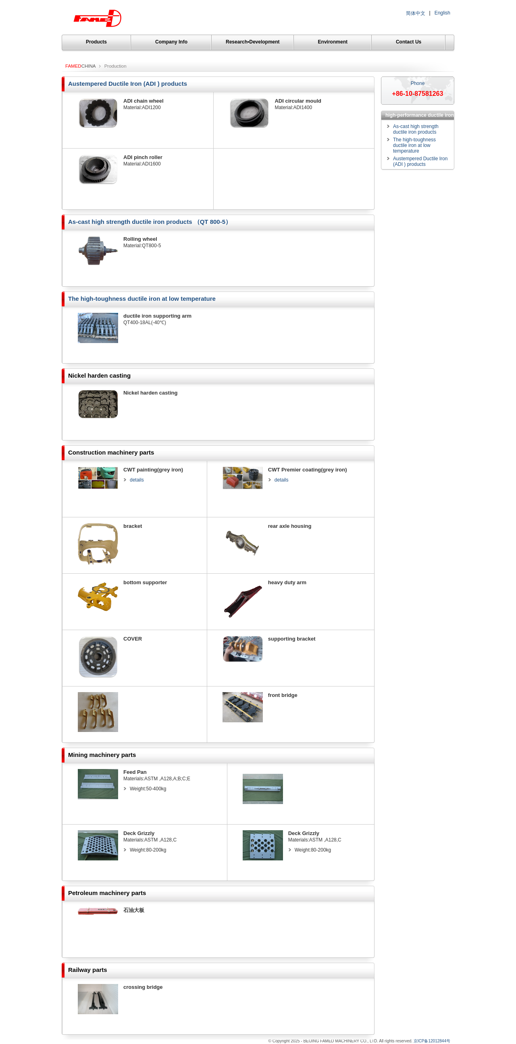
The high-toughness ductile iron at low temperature (142, 298)
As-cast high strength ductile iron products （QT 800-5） (149, 221)
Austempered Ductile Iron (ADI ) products (127, 83)
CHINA (80, 66)
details (137, 480)
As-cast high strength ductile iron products (416, 129)
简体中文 (415, 13)
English (442, 13)
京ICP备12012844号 (432, 1041)
